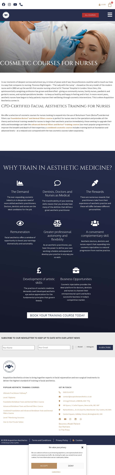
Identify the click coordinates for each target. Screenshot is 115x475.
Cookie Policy (56, 472)
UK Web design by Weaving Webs (10, 443)
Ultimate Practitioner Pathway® (15, 393)
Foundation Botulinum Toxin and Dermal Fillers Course (23, 402)
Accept (44, 466)
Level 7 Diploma (9, 397)
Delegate (90, 347)
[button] (82, 447)
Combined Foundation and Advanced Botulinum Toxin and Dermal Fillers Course (28, 411)
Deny (71, 466)
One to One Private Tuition (13, 422)
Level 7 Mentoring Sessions (13, 417)
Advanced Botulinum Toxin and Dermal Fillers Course (23, 406)
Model (80, 347)
